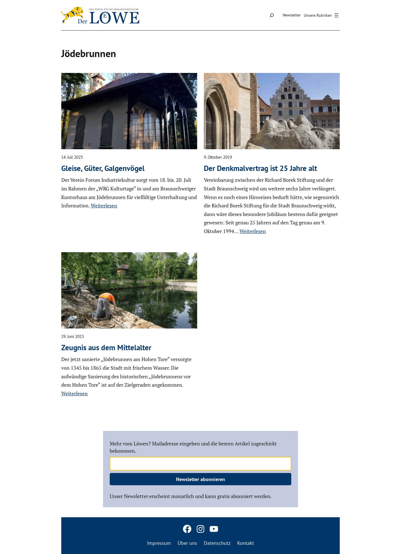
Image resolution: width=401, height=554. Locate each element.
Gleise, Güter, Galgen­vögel (103, 168)
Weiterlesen (104, 205)
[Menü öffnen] (322, 15)
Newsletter (292, 15)
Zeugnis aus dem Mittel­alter (106, 347)
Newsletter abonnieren (200, 479)
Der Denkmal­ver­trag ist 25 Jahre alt (260, 168)
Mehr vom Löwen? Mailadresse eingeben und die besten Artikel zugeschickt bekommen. (193, 447)
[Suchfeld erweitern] (271, 15)
